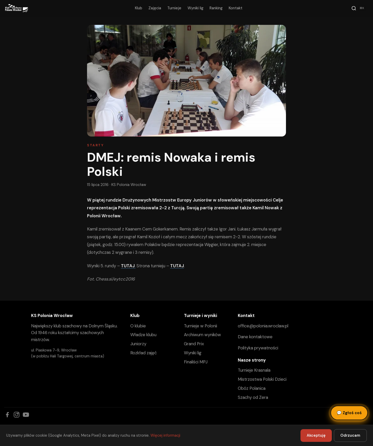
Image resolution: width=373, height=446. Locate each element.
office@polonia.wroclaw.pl (263, 326)
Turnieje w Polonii (200, 326)
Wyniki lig (195, 8)
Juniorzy (138, 344)
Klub (138, 8)
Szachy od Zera (253, 397)
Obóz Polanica (252, 388)
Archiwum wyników (202, 334)
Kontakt (235, 8)
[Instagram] (16, 415)
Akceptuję (316, 435)
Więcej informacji (165, 435)
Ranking (216, 8)
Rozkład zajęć (143, 353)
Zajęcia (154, 8)
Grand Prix (194, 344)
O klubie (138, 326)
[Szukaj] (358, 8)
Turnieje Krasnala (254, 370)
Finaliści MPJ (195, 362)
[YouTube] (26, 415)
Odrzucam (350, 435)
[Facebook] (7, 415)
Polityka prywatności (258, 348)
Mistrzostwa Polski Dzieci (262, 379)
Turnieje (174, 8)
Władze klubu (143, 334)
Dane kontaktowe (255, 337)
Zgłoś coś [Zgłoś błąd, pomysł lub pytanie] (349, 412)
